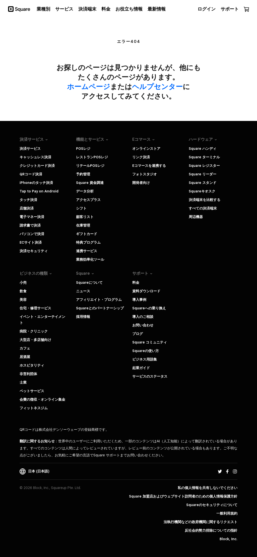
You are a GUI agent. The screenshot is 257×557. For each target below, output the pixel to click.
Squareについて (89, 283)
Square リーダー (202, 174)
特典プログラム (88, 242)
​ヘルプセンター (157, 86)
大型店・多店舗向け (35, 340)
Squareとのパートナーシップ (100, 308)
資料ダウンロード (146, 291)
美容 (23, 300)
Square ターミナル (204, 157)
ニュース (83, 291)
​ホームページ (88, 86)
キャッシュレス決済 (35, 157)
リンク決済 (141, 157)
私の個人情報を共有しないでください (207, 488)
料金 (135, 283)
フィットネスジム (34, 408)
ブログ (137, 334)
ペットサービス (32, 391)
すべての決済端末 (203, 208)
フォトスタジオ (144, 174)
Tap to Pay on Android (39, 191)
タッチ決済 (28, 200)
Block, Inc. (228, 539)
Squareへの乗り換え (149, 308)
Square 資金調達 (90, 183)
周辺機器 (196, 217)
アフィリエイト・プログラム (99, 300)
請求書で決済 (30, 225)
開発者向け (141, 183)
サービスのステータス (149, 376)
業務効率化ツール (90, 259)
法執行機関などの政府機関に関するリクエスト (200, 522)
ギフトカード (86, 234)
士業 (23, 382)
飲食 (23, 291)
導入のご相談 (142, 317)
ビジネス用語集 (144, 359)
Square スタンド (202, 183)
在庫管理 (83, 225)
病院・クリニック (34, 331)
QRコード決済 (31, 174)
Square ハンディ (202, 149)
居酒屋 (25, 357)
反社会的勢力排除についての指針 (211, 530)
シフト (81, 208)
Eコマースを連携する (149, 166)
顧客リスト (85, 217)
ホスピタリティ (32, 365)
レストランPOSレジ (92, 157)
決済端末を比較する (204, 200)
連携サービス (86, 251)
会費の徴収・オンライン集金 (42, 399)
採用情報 (83, 317)
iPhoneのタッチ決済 (36, 183)
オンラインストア (146, 149)
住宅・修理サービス (35, 308)
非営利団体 (28, 374)
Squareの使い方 (145, 351)
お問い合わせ (142, 325)
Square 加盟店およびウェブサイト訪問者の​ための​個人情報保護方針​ (183, 496)
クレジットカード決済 (37, 166)
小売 (23, 283)
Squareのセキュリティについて (211, 505)
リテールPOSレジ (90, 166)
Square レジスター (204, 166)
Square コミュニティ (149, 342)
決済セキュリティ (34, 251)
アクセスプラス (88, 200)
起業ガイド (141, 368)
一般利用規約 (226, 513)
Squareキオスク (202, 191)
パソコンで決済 (32, 234)
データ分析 (85, 191)
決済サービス (30, 149)
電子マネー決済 (32, 217)
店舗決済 (27, 208)
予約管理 (83, 174)
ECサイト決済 (31, 242)
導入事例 (139, 300)
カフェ (25, 348)
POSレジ (83, 149)
